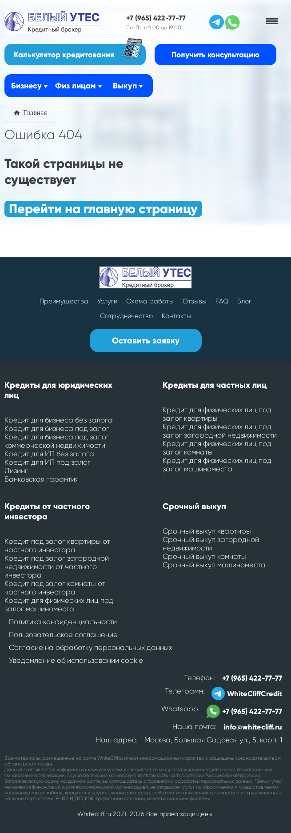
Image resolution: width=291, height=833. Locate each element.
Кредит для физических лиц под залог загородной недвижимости (220, 430)
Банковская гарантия (41, 479)
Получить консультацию (215, 55)
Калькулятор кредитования (78, 52)
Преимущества (64, 301)
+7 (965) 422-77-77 (156, 18)
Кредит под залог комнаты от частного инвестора (54, 587)
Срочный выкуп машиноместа (214, 565)
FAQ (221, 301)
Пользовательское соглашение (63, 634)
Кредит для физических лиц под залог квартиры (217, 414)
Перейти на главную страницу (103, 209)
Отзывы (195, 301)
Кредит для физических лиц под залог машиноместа (217, 464)
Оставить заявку (145, 340)
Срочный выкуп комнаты (204, 556)
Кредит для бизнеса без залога (58, 420)
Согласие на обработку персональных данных (90, 647)
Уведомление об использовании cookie (76, 660)
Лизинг (16, 470)
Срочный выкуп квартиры (207, 531)
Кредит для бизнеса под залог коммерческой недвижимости (56, 441)
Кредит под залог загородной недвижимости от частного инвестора (56, 566)
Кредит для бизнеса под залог (56, 428)
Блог (244, 301)
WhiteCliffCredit (246, 693)
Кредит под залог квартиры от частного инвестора (57, 545)
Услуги (107, 301)
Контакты (176, 316)
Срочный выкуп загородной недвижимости (211, 543)
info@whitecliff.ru (252, 726)
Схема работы (150, 301)
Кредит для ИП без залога (49, 454)
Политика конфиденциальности (63, 622)
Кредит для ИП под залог (47, 462)
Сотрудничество (126, 316)
